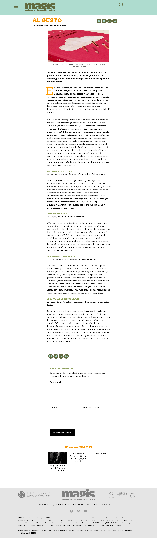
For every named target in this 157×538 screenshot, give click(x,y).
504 (64, 25)
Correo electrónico (91, 407)
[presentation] (61, 424)
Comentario (56, 382)
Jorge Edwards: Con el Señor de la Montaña (57, 462)
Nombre (54, 407)
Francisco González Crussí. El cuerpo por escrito (78, 457)
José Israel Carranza (42, 25)
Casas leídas (99, 453)
